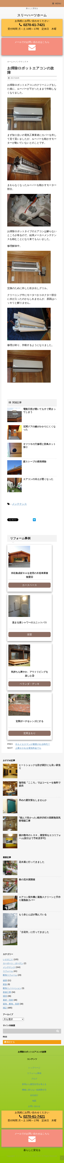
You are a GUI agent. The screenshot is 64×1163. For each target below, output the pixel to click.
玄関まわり (29, 733)
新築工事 (7, 992)
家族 (5, 984)
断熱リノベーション (12, 988)
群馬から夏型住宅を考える (34, 1084)
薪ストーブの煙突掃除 (34, 461)
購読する (9, 1042)
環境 (5, 996)
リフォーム (8, 971)
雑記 (5, 1008)
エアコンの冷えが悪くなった (38, 479)
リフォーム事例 (34, 1073)
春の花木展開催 (27, 879)
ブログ (34, 1079)
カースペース (29, 585)
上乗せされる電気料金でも (28, 748)
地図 (34, 1101)
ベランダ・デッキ (29, 684)
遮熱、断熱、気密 (11, 1004)
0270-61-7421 (34, 25)
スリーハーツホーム (32, 15)
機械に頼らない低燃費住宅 (34, 1090)
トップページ (34, 1068)
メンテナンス (19, 504)
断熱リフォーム (10, 975)
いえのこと (8, 959)
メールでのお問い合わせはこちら (32, 42)
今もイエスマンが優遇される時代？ (32, 744)
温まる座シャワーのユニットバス (29, 622)
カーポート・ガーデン (13, 963)
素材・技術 (8, 1000)
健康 (5, 980)
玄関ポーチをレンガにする (29, 721)
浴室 (29, 634)
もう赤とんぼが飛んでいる (33, 914)
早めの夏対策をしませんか (33, 800)
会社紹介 (34, 1095)
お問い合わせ (34, 1106)
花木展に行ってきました (31, 862)
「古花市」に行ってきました (34, 932)
